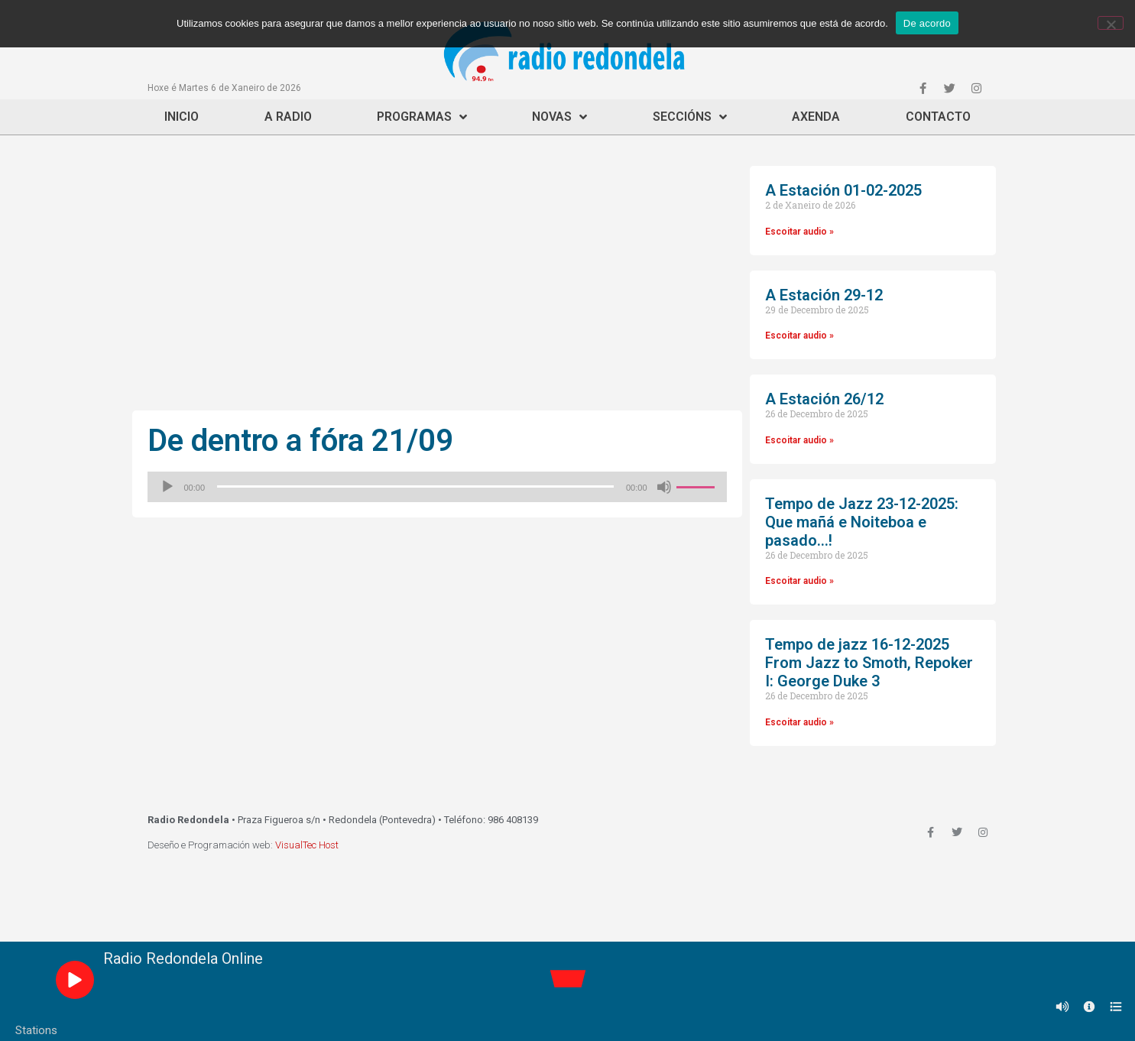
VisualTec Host (307, 845)
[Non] (1111, 23)
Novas (559, 117)
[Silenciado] (664, 487)
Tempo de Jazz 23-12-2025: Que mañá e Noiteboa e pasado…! (861, 522)
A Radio (288, 116)
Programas (422, 117)
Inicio (181, 116)
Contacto (938, 116)
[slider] (415, 486)
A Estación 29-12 (824, 295)
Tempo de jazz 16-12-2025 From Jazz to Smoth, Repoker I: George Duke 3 (869, 662)
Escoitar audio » (799, 231)
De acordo (927, 23)
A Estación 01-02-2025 (843, 190)
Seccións (690, 117)
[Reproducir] (167, 487)
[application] (437, 487)
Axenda (816, 116)
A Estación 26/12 (824, 399)
